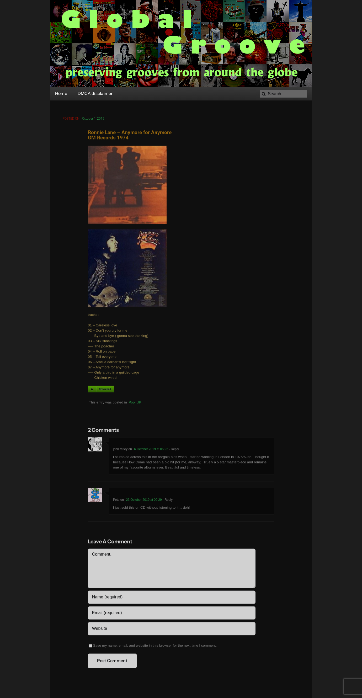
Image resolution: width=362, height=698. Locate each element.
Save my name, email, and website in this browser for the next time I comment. (155, 646)
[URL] (171, 629)
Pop (132, 403)
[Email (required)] (171, 613)
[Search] (283, 94)
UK (139, 403)
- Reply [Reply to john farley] (173, 450)
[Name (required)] (171, 597)
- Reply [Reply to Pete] (167, 500)
